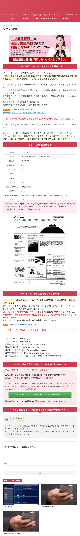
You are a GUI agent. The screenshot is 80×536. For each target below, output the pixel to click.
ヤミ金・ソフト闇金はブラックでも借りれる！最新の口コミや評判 (40, 18)
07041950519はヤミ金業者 (13, 533)
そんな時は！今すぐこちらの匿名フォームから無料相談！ (39, 394)
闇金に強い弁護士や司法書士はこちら (23, 324)
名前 (5, 463)
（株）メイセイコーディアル (14, 506)
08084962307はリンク (49, 506)
